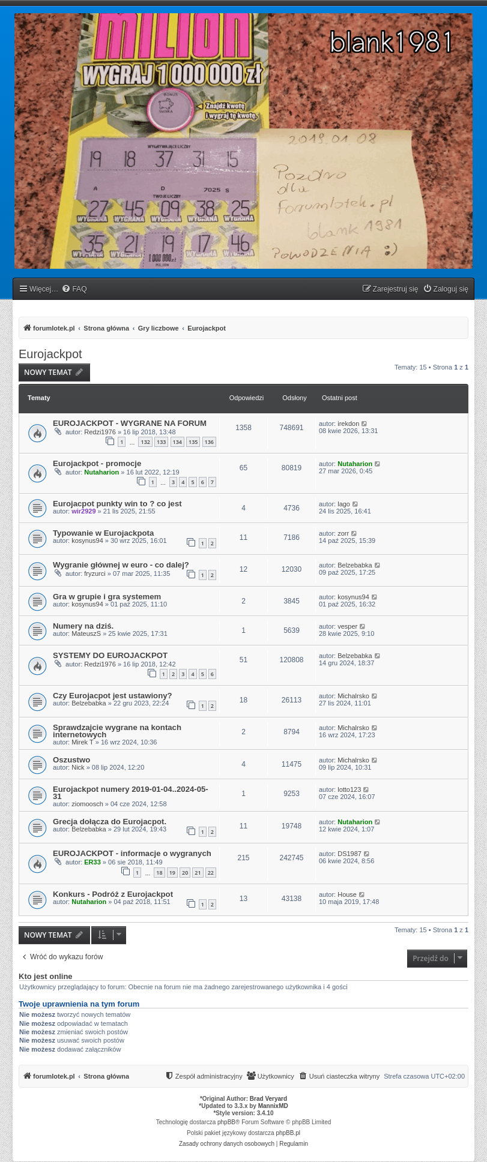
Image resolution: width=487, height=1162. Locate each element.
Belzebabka (354, 565)
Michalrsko (353, 695)
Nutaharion (101, 472)
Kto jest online (46, 976)
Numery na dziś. (83, 625)
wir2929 (83, 511)
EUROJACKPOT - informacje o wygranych (132, 853)
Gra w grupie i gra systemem (107, 596)
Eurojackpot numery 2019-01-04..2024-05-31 (130, 793)
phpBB (226, 1122)
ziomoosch (87, 803)
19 (172, 872)
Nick (77, 767)
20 (185, 872)
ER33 (92, 862)
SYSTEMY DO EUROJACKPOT (110, 655)
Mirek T (82, 742)
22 (211, 872)
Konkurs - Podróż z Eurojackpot (113, 894)
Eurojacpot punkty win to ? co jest (117, 503)
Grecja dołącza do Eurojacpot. (109, 821)
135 (193, 442)
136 (209, 442)
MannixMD (273, 1106)
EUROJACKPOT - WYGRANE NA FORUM (130, 423)
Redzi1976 (100, 432)
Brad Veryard (268, 1098)
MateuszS (86, 633)
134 (177, 442)
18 (159, 872)
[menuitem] (73, 289)
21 (198, 872)
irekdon (348, 423)
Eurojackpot (50, 354)
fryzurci (94, 573)
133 (161, 442)
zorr (343, 533)
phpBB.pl (288, 1133)
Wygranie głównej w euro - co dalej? (121, 564)
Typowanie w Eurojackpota (103, 533)
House (347, 894)
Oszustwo (71, 759)
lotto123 (349, 789)
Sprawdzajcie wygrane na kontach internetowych (117, 731)
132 (145, 442)
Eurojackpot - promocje (97, 463)
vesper (347, 626)
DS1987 (349, 853)
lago (343, 504)
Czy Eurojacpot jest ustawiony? (112, 695)
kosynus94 (87, 540)
